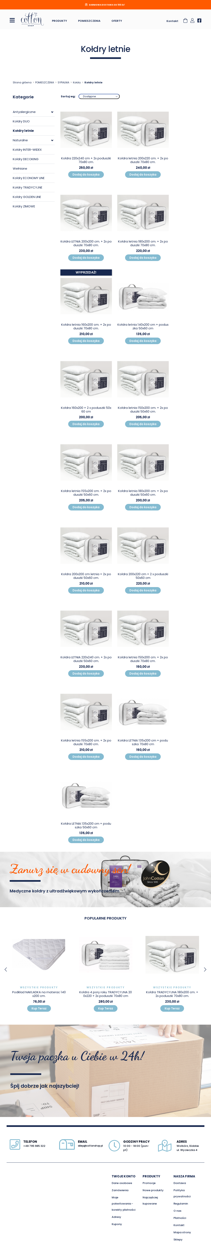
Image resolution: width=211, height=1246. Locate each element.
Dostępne (89, 96)
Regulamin (180, 1204)
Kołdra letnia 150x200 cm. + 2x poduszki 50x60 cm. (143, 410)
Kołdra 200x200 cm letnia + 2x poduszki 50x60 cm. (86, 576)
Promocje (149, 1183)
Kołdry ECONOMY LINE (29, 178)
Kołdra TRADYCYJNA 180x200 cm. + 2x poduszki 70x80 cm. (172, 994)
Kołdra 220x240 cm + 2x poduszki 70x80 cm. (86, 160)
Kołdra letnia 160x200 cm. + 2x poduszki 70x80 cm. (86, 326)
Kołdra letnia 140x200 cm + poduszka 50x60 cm (143, 326)
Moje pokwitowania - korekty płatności (123, 1203)
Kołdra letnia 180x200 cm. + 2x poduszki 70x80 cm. (143, 243)
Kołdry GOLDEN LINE (27, 197)
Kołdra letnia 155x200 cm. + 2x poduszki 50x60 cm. (86, 493)
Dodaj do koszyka (86, 174)
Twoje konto (123, 1176)
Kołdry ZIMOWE (24, 206)
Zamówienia (120, 1190)
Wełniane (20, 168)
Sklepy (178, 1239)
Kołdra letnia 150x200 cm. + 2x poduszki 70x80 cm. (143, 659)
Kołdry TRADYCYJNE (27, 187)
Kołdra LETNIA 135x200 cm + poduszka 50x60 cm (86, 825)
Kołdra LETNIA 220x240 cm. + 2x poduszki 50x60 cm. (86, 659)
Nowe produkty (153, 1190)
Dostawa (179, 1183)
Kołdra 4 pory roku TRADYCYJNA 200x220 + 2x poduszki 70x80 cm (105, 994)
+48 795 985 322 (34, 1146)
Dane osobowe (122, 1183)
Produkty (59, 21)
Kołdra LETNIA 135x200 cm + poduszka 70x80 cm (143, 742)
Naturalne (20, 140)
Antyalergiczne (24, 112)
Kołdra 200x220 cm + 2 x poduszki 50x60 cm (143, 576)
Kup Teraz (39, 1008)
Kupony (117, 1224)
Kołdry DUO (21, 121)
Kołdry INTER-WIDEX (27, 149)
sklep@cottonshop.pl (90, 1145)
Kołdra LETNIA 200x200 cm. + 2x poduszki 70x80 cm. (86, 243)
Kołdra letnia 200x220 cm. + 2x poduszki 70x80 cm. (143, 160)
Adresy (116, 1217)
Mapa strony (182, 1232)
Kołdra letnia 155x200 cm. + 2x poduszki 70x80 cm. (86, 742)
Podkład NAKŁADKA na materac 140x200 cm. (39, 994)
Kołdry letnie (23, 131)
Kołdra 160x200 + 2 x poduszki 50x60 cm (86, 410)
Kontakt (172, 21)
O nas (177, 1211)
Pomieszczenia (89, 21)
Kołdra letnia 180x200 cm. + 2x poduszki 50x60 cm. (143, 493)
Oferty (116, 21)
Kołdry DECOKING (26, 159)
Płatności (179, 1218)
